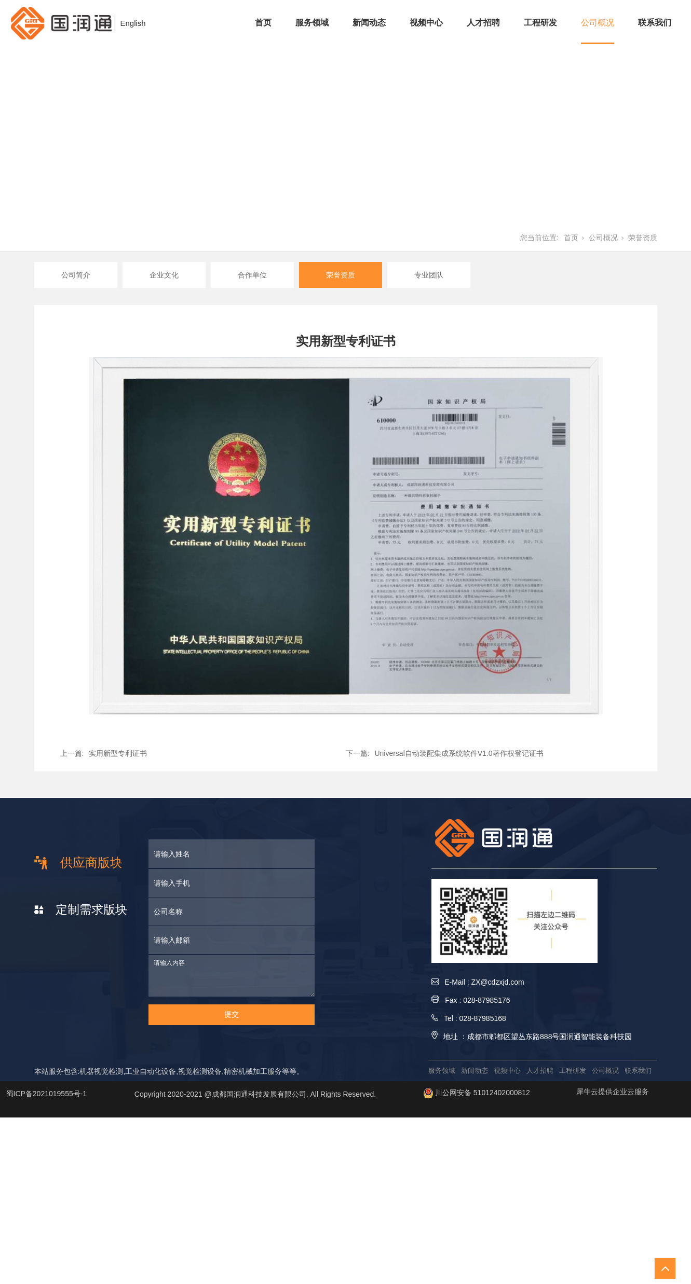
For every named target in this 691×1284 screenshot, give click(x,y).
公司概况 (597, 22)
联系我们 (654, 22)
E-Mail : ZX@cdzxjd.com (477, 982)
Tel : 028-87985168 (468, 1018)
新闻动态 (369, 22)
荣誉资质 (642, 237)
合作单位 (252, 275)
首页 (263, 22)
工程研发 (540, 22)
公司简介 (75, 275)
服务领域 (312, 22)
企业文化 (164, 275)
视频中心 (426, 22)
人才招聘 (483, 22)
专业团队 (428, 275)
